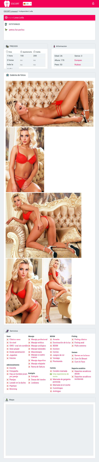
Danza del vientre (38, 379)
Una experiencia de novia (61, 375)
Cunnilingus (58, 388)
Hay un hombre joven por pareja (18, 375)
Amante (56, 339)
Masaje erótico (37, 342)
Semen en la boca (82, 355)
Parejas (13, 379)
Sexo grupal (14, 349)
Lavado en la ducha (18, 383)
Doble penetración (17, 352)
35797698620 (14, 24)
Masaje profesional (39, 339)
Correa (56, 352)
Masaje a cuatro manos (38, 356)
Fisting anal (79, 342)
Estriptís (34, 376)
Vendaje (56, 358)
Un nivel (13, 342)
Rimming (13, 389)
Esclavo (56, 349)
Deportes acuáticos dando (83, 372)
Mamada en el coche (61, 385)
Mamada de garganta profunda (61, 380)
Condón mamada (60, 371)
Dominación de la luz (61, 342)
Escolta (13, 368)
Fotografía (14, 371)
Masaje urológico (38, 346)
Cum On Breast (81, 358)
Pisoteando (57, 361)
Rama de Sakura (38, 367)
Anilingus (57, 391)
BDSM (55, 346)
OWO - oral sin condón (19, 346)
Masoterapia (36, 352)
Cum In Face (80, 362)
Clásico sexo (15, 339)
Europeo (78, 60)
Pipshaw (13, 386)
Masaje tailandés (38, 349)
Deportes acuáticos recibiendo (83, 377)
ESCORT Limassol (11, 11)
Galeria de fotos (16, 75)
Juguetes (13, 355)
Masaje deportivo (38, 360)
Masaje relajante (38, 363)
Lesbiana (35, 383)
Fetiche (13, 358)
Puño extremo (80, 346)
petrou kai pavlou (14, 30)
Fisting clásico (81, 339)
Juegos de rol (58, 355)
